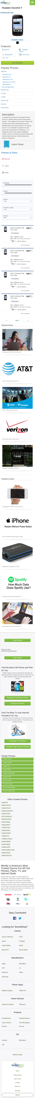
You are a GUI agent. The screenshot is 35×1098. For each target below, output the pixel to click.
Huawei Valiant (5, 844)
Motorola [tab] (4, 100)
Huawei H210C (7, 759)
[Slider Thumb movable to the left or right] (3, 185)
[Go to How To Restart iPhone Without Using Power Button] (17, 523)
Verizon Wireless (7, 937)
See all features (17, 63)
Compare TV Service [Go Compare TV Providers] (17, 741)
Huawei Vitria (7, 769)
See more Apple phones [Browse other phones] (8, 87)
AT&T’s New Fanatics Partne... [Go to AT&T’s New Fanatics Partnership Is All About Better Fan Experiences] (10, 410)
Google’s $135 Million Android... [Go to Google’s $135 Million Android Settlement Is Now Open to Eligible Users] (10, 468)
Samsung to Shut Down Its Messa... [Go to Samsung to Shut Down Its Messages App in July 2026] (12, 352)
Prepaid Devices (24, 1018)
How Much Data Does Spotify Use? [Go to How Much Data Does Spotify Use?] (11, 596)
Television (22, 1004)
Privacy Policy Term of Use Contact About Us (17, 1080)
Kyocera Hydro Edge (9, 787)
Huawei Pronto (5, 813)
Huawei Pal (6, 766)
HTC (3, 968)
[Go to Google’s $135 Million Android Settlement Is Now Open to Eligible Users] (17, 456)
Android (4, 1040)
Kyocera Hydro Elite (8, 773)
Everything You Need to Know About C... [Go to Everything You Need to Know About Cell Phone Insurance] (13, 506)
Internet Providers (8, 1004)
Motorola (5, 972)
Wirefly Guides (17, 1054)
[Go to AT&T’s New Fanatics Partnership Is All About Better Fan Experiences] (17, 398)
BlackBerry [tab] (5, 90)
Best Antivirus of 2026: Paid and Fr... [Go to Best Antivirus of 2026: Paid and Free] (12, 626)
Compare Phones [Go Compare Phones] (17, 703)
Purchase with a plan (6, 12)
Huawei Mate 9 (5, 824)
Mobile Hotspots (7, 990)
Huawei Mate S (5, 830)
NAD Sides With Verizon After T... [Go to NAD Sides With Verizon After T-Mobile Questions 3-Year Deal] (11, 439)
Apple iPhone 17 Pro (8, 79)
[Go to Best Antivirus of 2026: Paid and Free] (17, 613)
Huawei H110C (5, 852)
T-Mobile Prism (5, 827)
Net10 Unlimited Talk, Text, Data (17, 229)
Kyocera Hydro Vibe (8, 791)
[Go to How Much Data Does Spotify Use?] (17, 583)
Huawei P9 (4, 802)
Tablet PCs (22, 990)
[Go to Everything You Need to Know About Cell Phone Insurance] (17, 493)
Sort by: (5, 216)
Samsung (5, 976)
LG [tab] (3, 97)
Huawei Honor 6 (6, 805)
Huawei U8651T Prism (8, 849)
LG (20, 968)
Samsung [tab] (5, 107)
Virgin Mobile (6, 945)
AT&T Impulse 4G (6, 816)
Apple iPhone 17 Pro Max (9, 82)
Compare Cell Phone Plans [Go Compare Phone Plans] (17, 698)
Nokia (21, 972)
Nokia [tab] (3, 104)
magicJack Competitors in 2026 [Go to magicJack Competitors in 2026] (10, 566)
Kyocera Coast (7, 780)
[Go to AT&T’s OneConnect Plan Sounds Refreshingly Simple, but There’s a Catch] (17, 369)
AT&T (21, 937)
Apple (4, 963)
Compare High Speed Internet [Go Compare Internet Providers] (17, 747)
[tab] (17, 77)
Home (17, 1071)
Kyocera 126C (7, 777)
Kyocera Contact (8, 784)
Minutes (6, 183)
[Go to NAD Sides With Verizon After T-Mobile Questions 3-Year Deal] (17, 427)
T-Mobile (22, 941)
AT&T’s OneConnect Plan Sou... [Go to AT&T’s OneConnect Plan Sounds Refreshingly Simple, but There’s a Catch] (11, 381)
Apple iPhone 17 (7, 77)
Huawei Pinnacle (6, 819)
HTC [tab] (3, 93)
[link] (17, 159)
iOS (3, 1044)
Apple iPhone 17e (7, 74)
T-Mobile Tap (5, 836)
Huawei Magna (5, 822)
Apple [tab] (3, 71)
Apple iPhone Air (7, 84)
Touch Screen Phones (6, 1024)
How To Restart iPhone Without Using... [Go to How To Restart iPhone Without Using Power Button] (13, 536)
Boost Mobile (23, 950)
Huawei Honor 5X (6, 855)
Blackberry (22, 1040)
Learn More (17, 640)
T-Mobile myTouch (6, 838)
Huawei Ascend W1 (7, 810)
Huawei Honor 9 (6, 808)
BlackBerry (22, 963)
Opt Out (17, 1095)
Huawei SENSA (6, 841)
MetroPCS (5, 950)
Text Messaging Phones (24, 1024)
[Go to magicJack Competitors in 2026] (17, 553)
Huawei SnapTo (6, 833)
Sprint (4, 941)
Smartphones (6, 1018)
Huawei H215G (7, 762)
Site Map (17, 1090)
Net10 (21, 945)
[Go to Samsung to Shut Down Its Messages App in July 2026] (17, 340)
